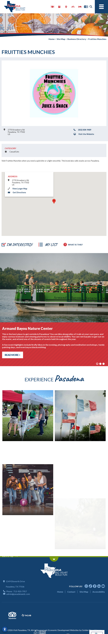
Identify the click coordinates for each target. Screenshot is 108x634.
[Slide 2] (100, 364)
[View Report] (47, 244)
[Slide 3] (103, 364)
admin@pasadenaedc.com (18, 594)
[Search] (91, 6)
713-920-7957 (20, 591)
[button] (54, 201)
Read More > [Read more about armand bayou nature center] (12, 354)
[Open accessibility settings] (4, 629)
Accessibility (98, 591)
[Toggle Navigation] (101, 6)
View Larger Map (19, 188)
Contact (71, 591)
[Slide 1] (97, 364)
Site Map (84, 591)
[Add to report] (17, 244)
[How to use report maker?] (73, 244)
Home (60, 591)
